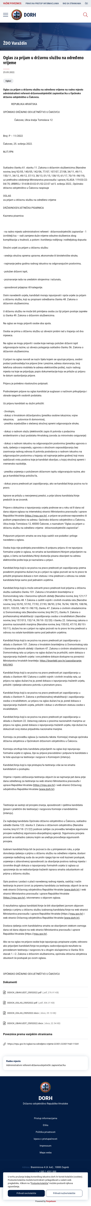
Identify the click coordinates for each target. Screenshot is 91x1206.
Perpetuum (51, 1201)
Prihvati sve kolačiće (26, 1193)
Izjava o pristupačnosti (45, 1138)
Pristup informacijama (45, 1118)
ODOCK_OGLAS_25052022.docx (23, 1013)
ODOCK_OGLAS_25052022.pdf (22, 1003)
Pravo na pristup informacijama (42, 3)
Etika (45, 1125)
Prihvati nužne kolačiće (64, 1193)
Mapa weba (46, 1152)
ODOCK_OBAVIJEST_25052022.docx (25, 1023)
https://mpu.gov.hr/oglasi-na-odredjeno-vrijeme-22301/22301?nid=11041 (43, 1044)
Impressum (45, 1145)
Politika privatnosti (45, 1132)
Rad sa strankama (72, 3)
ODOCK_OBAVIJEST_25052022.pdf (24, 992)
